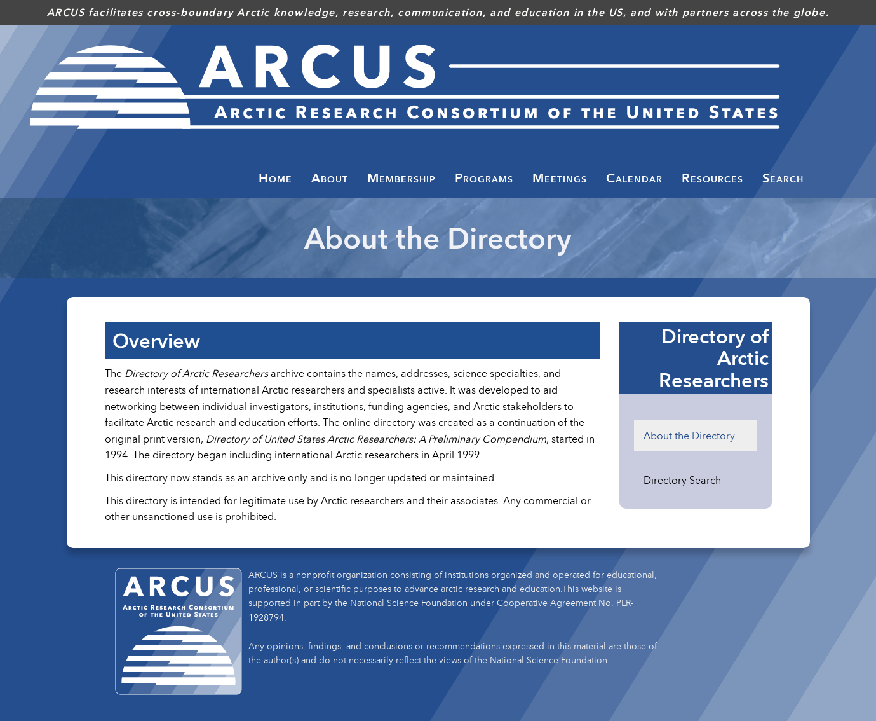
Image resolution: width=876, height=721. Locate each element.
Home (275, 178)
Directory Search (682, 480)
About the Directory (689, 435)
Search (783, 178)
